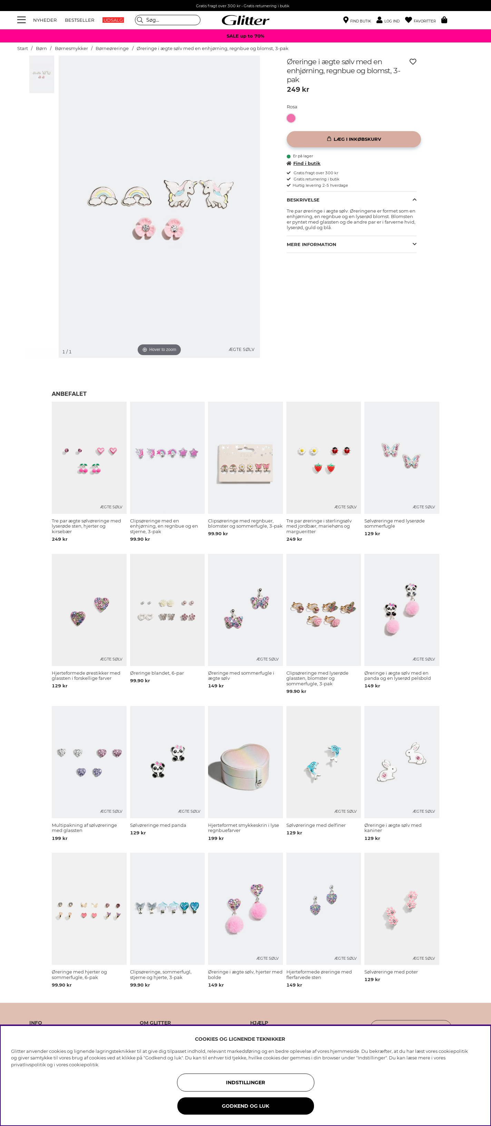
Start (22, 48)
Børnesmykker (72, 48)
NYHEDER (45, 20)
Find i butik (304, 163)
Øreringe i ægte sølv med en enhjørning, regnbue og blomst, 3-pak (212, 48)
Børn (41, 48)
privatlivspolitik (28, 1064)
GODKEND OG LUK (245, 1106)
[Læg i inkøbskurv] (354, 139)
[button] (390, 20)
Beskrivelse (303, 200)
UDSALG (113, 20)
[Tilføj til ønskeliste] (413, 61)
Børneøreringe (112, 48)
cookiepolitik (83, 1064)
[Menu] (22, 20)
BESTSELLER (79, 20)
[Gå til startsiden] (246, 20)
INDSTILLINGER (245, 1082)
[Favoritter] (423, 20)
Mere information (311, 244)
